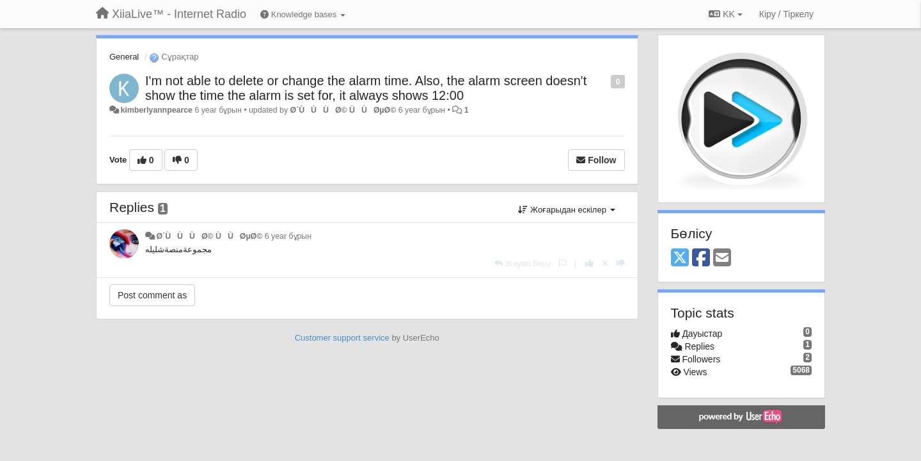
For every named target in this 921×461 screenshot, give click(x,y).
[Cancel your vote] (605, 263)
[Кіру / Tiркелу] (786, 14)
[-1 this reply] (621, 263)
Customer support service (342, 338)
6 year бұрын (288, 236)
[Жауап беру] (522, 263)
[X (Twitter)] (680, 258)
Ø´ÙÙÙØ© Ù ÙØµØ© (343, 110)
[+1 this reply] (589, 263)
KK (725, 14)
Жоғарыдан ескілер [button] (566, 209)
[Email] (722, 258)
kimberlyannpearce (156, 110)
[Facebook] (701, 258)
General (124, 56)
